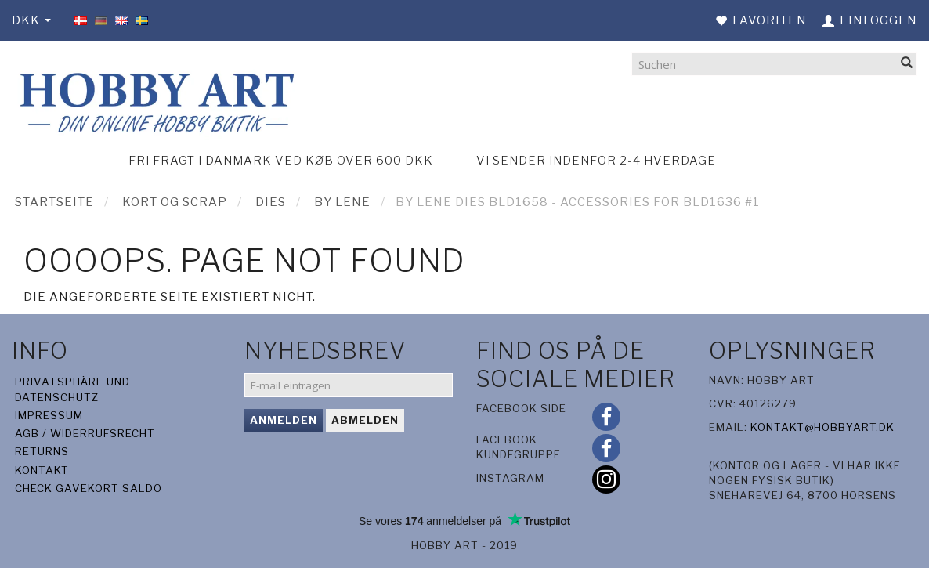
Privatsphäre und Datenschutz (72, 389)
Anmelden (283, 420)
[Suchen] (907, 64)
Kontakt (42, 470)
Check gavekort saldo (88, 488)
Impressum (49, 415)
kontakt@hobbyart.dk (822, 427)
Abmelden (365, 420)
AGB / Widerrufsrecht (85, 433)
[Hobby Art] (155, 99)
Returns (42, 451)
